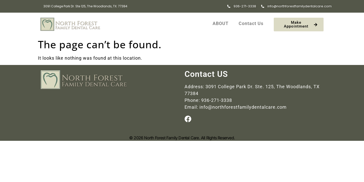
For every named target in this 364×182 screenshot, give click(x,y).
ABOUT (221, 23)
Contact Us (251, 23)
